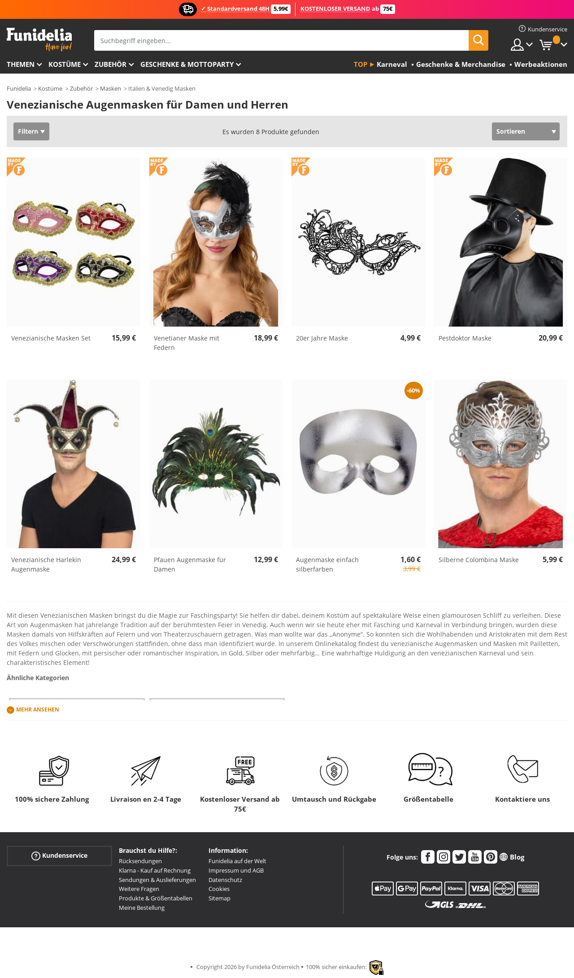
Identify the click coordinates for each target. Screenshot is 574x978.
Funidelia (19, 88)
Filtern (28, 131)
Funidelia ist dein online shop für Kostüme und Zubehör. (39, 40)
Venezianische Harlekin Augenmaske (46, 564)
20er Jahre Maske (322, 338)
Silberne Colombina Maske (479, 559)
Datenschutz (225, 880)
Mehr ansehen (37, 709)
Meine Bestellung (142, 908)
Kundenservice (59, 855)
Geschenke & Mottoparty (187, 64)
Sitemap (219, 898)
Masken (110, 88)
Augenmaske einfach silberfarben (327, 564)
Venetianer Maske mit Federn (186, 343)
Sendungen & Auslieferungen (157, 880)
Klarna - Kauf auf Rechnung (155, 870)
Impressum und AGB (236, 870)
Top (360, 64)
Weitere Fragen (139, 889)
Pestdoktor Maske (465, 338)
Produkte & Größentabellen (155, 898)
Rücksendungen (140, 861)
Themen (21, 64)
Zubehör (110, 64)
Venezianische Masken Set (51, 338)
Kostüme (64, 64)
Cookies (219, 889)
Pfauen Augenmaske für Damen (190, 564)
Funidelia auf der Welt (237, 861)
